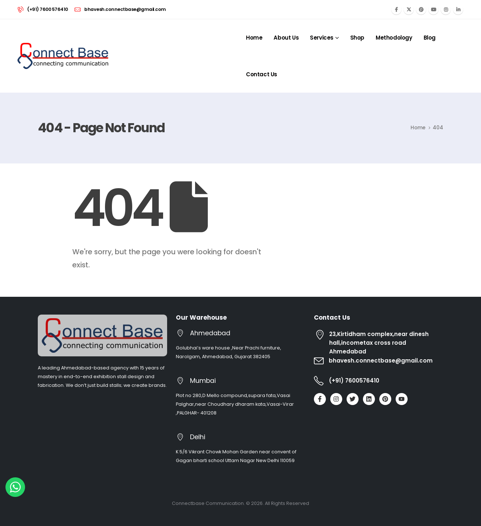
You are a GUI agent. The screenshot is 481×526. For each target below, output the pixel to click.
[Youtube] (433, 9)
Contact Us (261, 74)
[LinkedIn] (458, 9)
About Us (286, 37)
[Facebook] (396, 9)
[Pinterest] (421, 9)
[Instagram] (446, 9)
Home (254, 37)
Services (322, 37)
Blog (430, 37)
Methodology (394, 37)
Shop (357, 37)
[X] (409, 9)
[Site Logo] (62, 56)
